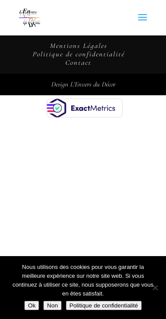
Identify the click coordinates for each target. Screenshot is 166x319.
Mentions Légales (78, 46)
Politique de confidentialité (78, 54)
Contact (78, 62)
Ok (31, 305)
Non (52, 305)
